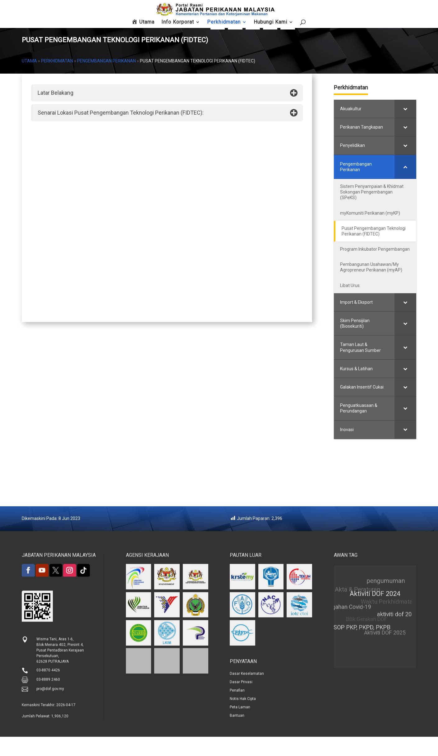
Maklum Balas (350, 28)
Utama (29, 80)
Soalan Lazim (326, 28)
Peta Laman (400, 26)
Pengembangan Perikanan (106, 80)
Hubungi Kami (375, 28)
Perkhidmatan (57, 80)
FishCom (301, 26)
